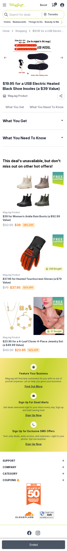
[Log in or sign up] (62, 5)
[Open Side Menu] (4, 5)
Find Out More (34, 386)
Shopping (21, 30)
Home (6, 30)
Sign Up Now (33, 415)
